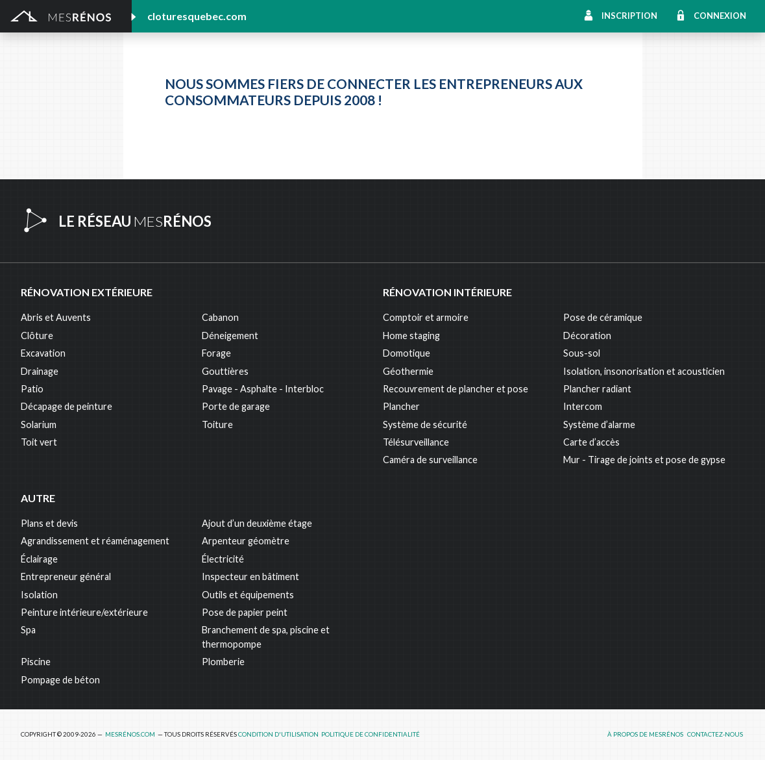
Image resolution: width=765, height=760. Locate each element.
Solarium (38, 424)
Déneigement (230, 335)
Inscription (629, 15)
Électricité (223, 558)
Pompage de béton (60, 679)
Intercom (582, 406)
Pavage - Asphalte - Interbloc (263, 388)
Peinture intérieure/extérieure (84, 612)
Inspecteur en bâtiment (250, 576)
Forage (216, 353)
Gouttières (225, 371)
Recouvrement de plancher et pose (455, 388)
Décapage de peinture (66, 406)
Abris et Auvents (56, 317)
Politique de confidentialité (370, 734)
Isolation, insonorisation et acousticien (644, 371)
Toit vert (39, 442)
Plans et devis (49, 523)
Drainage (39, 371)
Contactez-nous (715, 734)
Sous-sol (581, 353)
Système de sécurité (425, 424)
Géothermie (408, 371)
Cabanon (220, 317)
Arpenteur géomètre (245, 540)
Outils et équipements (248, 594)
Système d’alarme (599, 424)
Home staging (411, 335)
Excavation (43, 353)
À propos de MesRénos (645, 734)
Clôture (37, 335)
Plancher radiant (597, 388)
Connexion (720, 15)
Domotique (406, 353)
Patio (32, 388)
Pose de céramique (602, 317)
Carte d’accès (591, 442)
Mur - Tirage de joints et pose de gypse (644, 459)
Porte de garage (236, 406)
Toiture (217, 424)
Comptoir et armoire (425, 317)
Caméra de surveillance (430, 459)
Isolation (39, 594)
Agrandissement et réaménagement (95, 540)
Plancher (401, 406)
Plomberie (223, 661)
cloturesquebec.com (197, 16)
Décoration (587, 335)
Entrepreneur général (66, 576)
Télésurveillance (416, 442)
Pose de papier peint (244, 612)
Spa (28, 629)
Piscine (36, 661)
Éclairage (39, 558)
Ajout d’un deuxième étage (257, 523)
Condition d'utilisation (278, 734)
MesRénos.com (130, 734)
